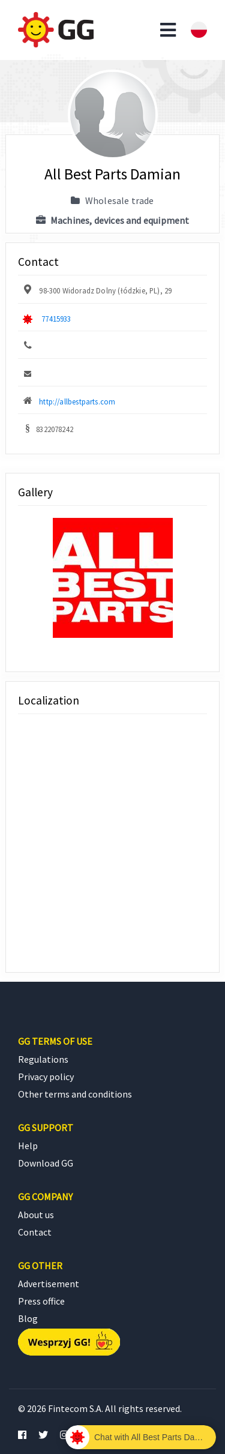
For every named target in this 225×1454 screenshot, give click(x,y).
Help (28, 1146)
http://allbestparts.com (77, 401)
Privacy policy (46, 1077)
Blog (28, 1318)
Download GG (45, 1163)
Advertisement (48, 1284)
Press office (41, 1301)
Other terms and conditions (75, 1094)
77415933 (56, 318)
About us (36, 1215)
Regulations (43, 1059)
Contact (35, 1232)
